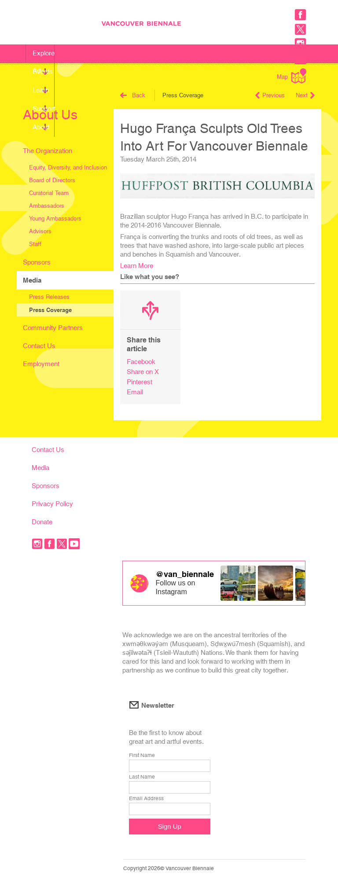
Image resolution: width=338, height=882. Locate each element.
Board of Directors (52, 180)
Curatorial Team (49, 193)
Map (291, 76)
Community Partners (53, 327)
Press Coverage (50, 309)
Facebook (141, 361)
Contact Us (39, 345)
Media (32, 280)
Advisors (40, 231)
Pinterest (139, 382)
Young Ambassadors (55, 218)
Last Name (142, 777)
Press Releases (49, 297)
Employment (41, 364)
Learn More (136, 265)
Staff (35, 244)
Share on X (143, 371)
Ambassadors (46, 205)
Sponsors (37, 262)
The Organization (47, 150)
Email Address (146, 798)
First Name (142, 755)
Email (135, 392)
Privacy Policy (52, 503)
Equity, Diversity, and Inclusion (68, 167)
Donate (42, 522)
